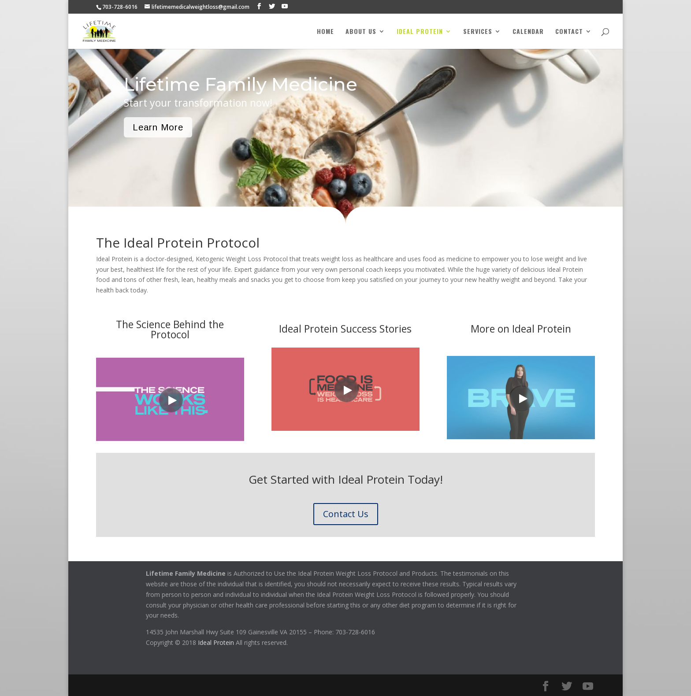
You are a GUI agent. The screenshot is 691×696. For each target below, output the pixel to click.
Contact (569, 32)
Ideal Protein (420, 32)
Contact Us (345, 514)
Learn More (158, 127)
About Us (361, 32)
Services (477, 32)
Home (325, 32)
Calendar (528, 32)
